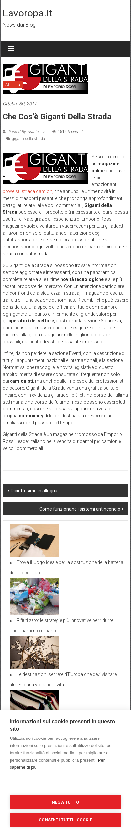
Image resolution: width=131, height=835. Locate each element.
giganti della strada (28, 138)
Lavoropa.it (27, 13)
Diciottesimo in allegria (34, 490)
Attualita (12, 84)
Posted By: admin (23, 131)
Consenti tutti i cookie (65, 820)
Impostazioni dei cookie (66, 784)
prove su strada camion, (28, 191)
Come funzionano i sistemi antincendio (79, 509)
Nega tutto (65, 802)
